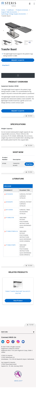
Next (32, 30)
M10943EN (9, 194)
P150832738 (10, 217)
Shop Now (5, 65)
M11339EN (9, 209)
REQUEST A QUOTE (17, 60)
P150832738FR (10, 245)
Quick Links (4, 332)
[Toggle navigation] (18, 75)
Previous (3, 30)
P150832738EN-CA (12, 231)
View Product (18, 301)
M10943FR (9, 202)
